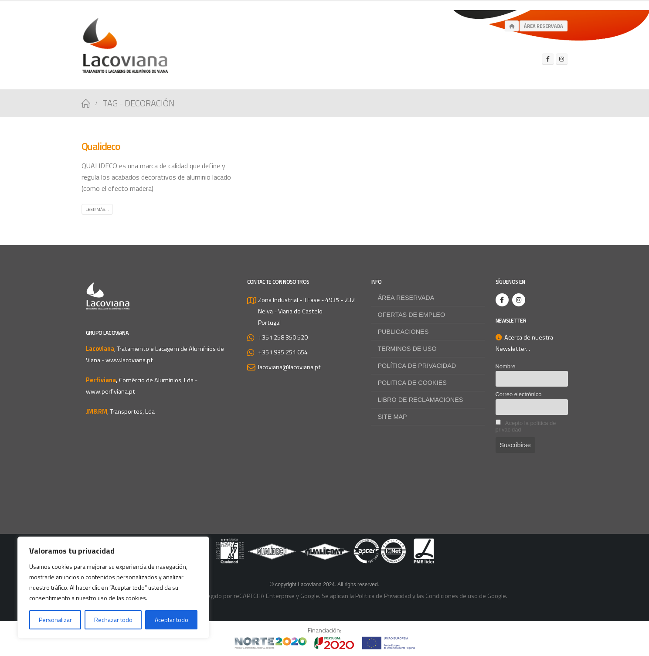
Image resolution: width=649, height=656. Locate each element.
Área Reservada (543, 26)
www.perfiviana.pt (110, 391)
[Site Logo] (125, 45)
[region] (113, 588)
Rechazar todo (113, 619)
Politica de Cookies (412, 382)
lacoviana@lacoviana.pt (289, 367)
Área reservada (406, 297)
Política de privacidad (417, 365)
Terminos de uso (407, 348)
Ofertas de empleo (411, 314)
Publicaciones (403, 331)
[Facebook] (548, 59)
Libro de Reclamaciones (420, 399)
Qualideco (101, 146)
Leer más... (97, 209)
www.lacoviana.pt (129, 360)
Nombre (506, 366)
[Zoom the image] (325, 543)
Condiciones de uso (451, 596)
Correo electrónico (519, 394)
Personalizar (55, 619)
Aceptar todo (171, 619)
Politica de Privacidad (383, 596)
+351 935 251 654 (283, 352)
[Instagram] (561, 59)
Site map (392, 416)
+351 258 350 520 (283, 337)
